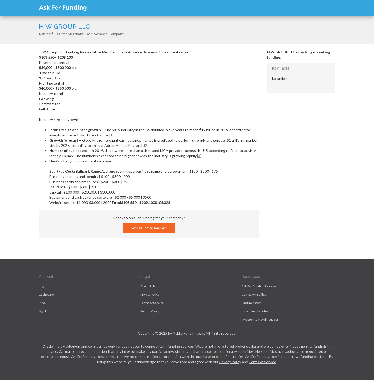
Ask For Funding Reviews (259, 286)
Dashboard (46, 294)
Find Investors (252, 303)
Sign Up (44, 311)
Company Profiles (254, 294)
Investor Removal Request (260, 319)
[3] (199, 156)
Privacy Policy (149, 294)
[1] (111, 135)
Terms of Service (152, 303)
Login (42, 286)
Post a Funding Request (149, 228)
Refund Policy (149, 311)
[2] (146, 145)
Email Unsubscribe (255, 311)
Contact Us (148, 286)
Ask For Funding (63, 8)
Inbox (42, 303)
